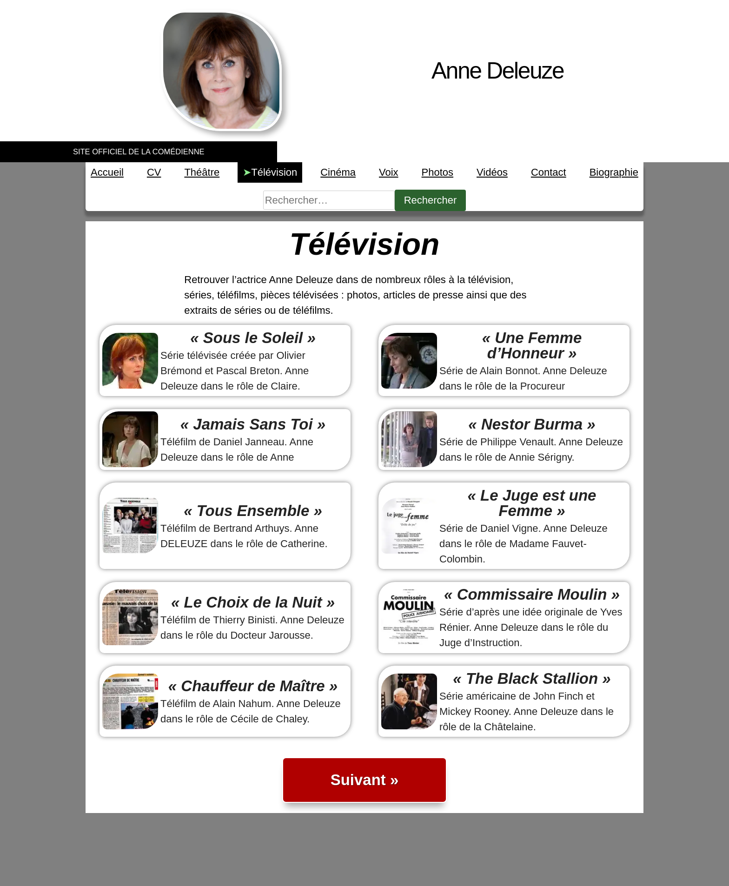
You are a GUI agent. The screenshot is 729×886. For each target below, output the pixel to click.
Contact (548, 172)
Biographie (614, 172)
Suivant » (365, 779)
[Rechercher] (329, 200)
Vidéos (492, 172)
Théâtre (201, 172)
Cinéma (338, 172)
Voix (388, 172)
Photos (438, 172)
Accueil (107, 172)
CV (154, 172)
